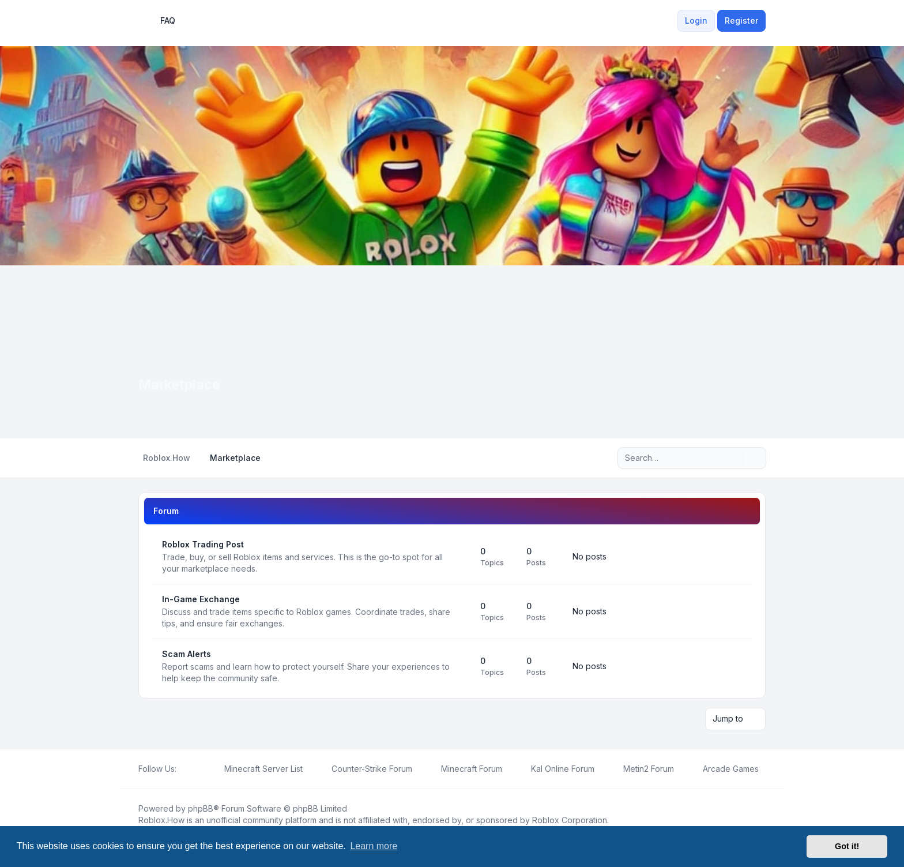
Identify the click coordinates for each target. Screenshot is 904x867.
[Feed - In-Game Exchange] (461, 611)
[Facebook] (183, 768)
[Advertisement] (452, 352)
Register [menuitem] (741, 20)
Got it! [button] (847, 846)
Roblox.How (161, 819)
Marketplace (180, 384)
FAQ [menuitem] (160, 21)
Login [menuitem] (696, 20)
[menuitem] (670, 20)
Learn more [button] (373, 846)
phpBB (200, 808)
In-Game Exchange (201, 599)
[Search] (733, 458)
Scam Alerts (186, 654)
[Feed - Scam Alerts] (461, 666)
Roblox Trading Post (203, 544)
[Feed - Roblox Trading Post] (461, 556)
